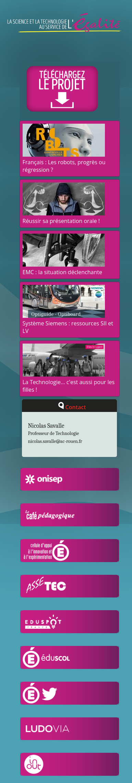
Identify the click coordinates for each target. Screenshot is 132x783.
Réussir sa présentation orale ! (64, 217)
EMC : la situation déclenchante (64, 268)
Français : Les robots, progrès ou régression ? (64, 162)
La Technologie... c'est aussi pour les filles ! (69, 382)
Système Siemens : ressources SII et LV (68, 323)
